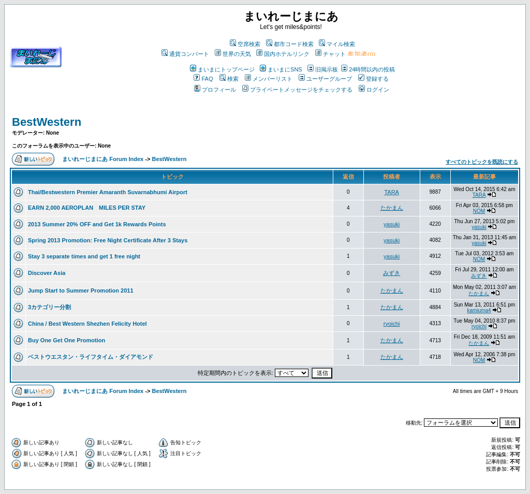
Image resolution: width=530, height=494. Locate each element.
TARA (391, 192)
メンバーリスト (268, 79)
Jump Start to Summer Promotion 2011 (81, 290)
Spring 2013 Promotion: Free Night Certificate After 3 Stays (107, 240)
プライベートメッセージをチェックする (297, 89)
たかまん (391, 208)
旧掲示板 (322, 69)
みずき (391, 273)
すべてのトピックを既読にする (482, 162)
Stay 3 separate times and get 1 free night (84, 256)
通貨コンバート (185, 54)
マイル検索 (337, 44)
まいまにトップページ (222, 69)
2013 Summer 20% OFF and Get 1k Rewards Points (97, 224)
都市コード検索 (290, 44)
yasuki (392, 224)
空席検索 (245, 44)
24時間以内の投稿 (368, 69)
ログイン (374, 89)
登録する (373, 79)
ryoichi (392, 324)
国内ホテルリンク (283, 54)
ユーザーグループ (325, 79)
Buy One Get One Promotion (66, 340)
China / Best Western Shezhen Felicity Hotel (87, 324)
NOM (479, 211)
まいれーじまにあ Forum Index (102, 159)
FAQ (203, 79)
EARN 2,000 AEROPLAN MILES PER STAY (86, 208)
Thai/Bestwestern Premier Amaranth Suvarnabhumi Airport (107, 192)
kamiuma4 (479, 310)
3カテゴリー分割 (49, 307)
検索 (229, 79)
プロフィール (215, 89)
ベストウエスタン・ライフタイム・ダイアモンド (90, 357)
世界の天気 (233, 54)
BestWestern (46, 121)
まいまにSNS (281, 69)
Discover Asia (46, 273)
